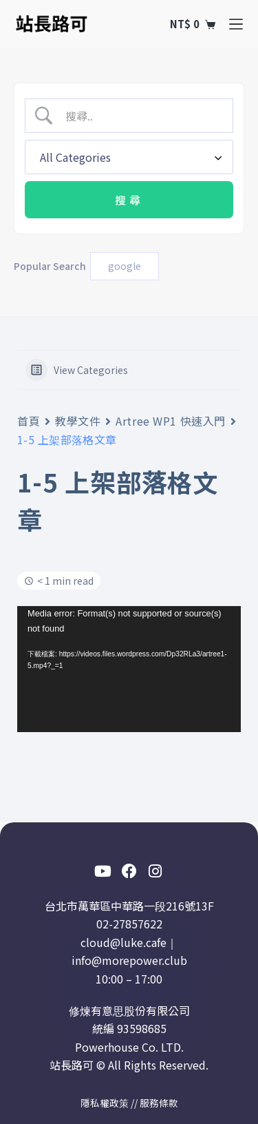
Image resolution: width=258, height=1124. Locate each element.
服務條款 (159, 1103)
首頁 (28, 421)
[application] (129, 669)
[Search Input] (140, 115)
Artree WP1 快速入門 (170, 421)
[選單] (236, 24)
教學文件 (77, 421)
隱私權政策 (104, 1103)
